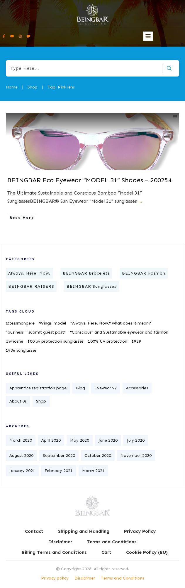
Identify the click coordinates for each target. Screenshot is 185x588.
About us (18, 401)
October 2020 (97, 455)
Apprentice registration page (38, 388)
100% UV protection (107, 341)
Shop (41, 401)
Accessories (137, 388)
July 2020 (136, 440)
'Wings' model (52, 323)
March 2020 (20, 440)
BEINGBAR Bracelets (86, 273)
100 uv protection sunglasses (56, 341)
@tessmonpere (20, 323)
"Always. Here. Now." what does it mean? (110, 323)
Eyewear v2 (105, 388)
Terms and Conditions (122, 578)
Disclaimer (84, 578)
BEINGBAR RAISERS (31, 286)
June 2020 (108, 440)
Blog (80, 388)
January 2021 (22, 470)
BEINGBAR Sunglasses (91, 286)
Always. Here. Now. (29, 273)
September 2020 (59, 455)
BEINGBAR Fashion (143, 273)
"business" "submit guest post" (36, 332)
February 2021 (59, 470)
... (140, 201)
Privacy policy (55, 578)
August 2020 (21, 455)
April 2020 (51, 440)
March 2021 (93, 470)
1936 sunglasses (21, 350)
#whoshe (14, 341)
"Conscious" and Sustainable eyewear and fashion (119, 332)
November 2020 (136, 455)
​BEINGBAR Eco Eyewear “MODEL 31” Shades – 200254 (89, 180)
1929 (136, 341)
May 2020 (79, 440)
